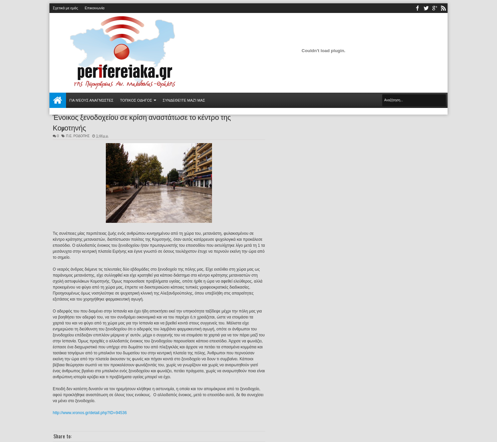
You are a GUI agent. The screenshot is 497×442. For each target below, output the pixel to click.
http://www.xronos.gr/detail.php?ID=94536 (90, 412)
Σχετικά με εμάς (65, 8)
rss (443, 8)
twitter (426, 8)
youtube (434, 8)
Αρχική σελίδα (57, 100)
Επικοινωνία (95, 8)
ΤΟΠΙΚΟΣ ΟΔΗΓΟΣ (136, 100)
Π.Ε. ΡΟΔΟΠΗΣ (78, 136)
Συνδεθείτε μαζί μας (184, 100)
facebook (417, 8)
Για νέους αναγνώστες (91, 100)
